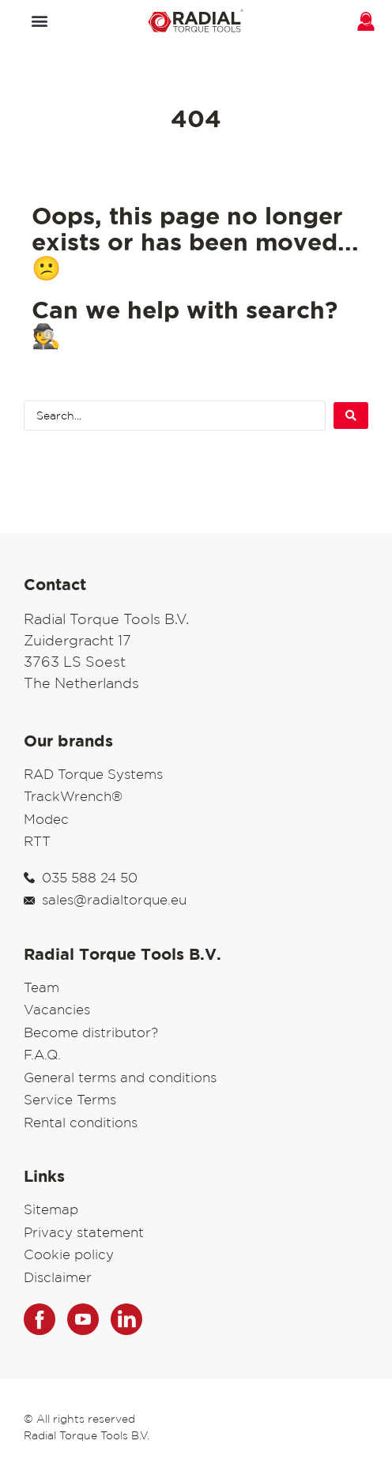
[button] (39, 20)
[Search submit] (351, 415)
